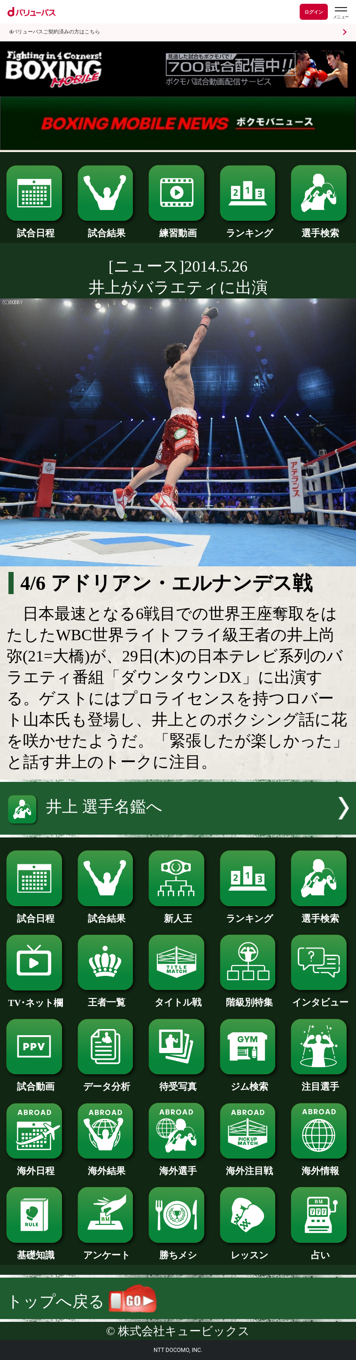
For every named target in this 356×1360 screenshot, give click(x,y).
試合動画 (35, 1082)
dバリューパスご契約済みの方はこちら (54, 32)
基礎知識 (35, 1250)
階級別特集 (249, 997)
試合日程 (35, 228)
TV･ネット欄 (35, 998)
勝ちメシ (178, 1250)
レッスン (249, 1250)
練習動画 (178, 228)
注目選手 (320, 1082)
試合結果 (107, 228)
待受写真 (178, 1082)
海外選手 (178, 1166)
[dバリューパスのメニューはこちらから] (340, 13)
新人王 (178, 914)
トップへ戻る (81, 1301)
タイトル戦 (178, 997)
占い (320, 1250)
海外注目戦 (249, 1166)
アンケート (107, 1250)
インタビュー (320, 997)
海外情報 (320, 1166)
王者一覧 (107, 997)
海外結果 (107, 1166)
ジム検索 (249, 1082)
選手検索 (320, 228)
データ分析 (107, 1082)
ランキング (249, 228)
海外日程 (35, 1166)
